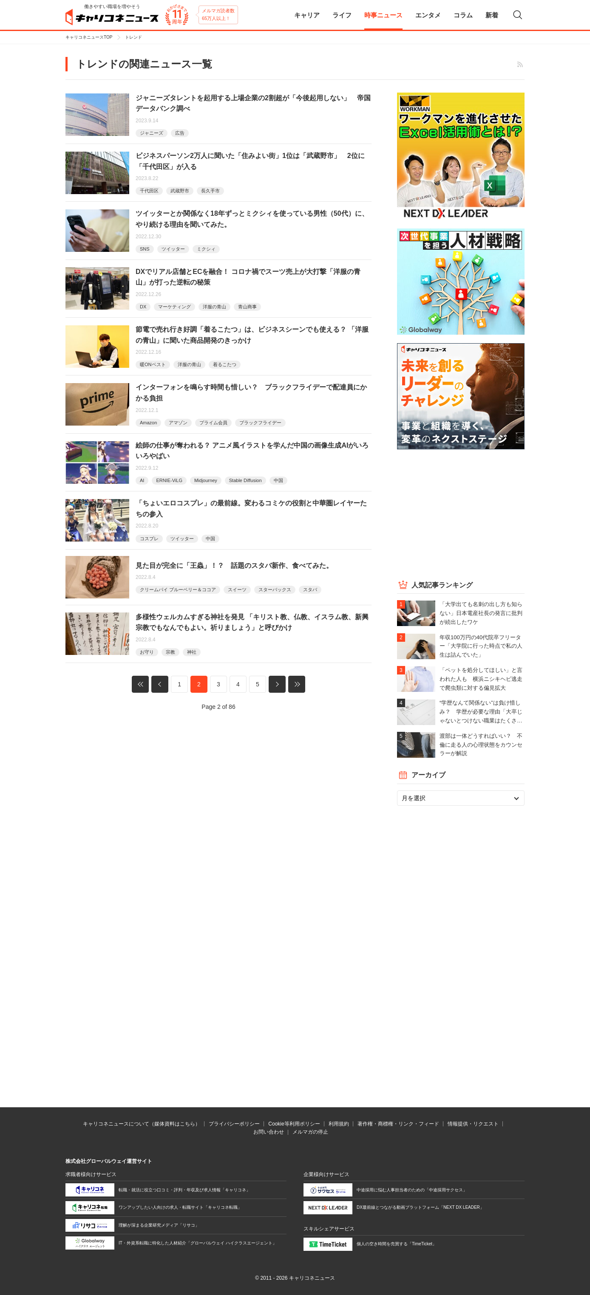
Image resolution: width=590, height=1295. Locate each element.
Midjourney (205, 480)
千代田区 (149, 190)
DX (143, 306)
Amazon (148, 422)
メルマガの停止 (310, 1132)
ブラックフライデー (260, 422)
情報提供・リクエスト (473, 1124)
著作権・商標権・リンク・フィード (398, 1124)
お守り (147, 652)
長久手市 (210, 190)
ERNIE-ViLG (169, 480)
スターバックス (274, 589)
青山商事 (247, 306)
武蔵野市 (179, 190)
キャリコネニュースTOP (88, 37)
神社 (191, 652)
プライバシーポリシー (234, 1124)
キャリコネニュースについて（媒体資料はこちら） (141, 1124)
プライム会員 (213, 422)
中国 (278, 480)
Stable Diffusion (245, 480)
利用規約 (339, 1124)
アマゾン (178, 422)
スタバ (310, 589)
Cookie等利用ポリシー (294, 1124)
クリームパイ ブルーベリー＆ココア (178, 589)
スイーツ (237, 589)
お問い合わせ (268, 1132)
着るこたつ (224, 364)
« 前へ (159, 684)
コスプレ (149, 538)
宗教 (170, 652)
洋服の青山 (214, 306)
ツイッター (173, 248)
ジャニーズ (151, 132)
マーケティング (174, 306)
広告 (179, 132)
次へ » (277, 684)
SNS (145, 248)
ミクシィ (206, 248)
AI (142, 480)
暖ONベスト (153, 364)
